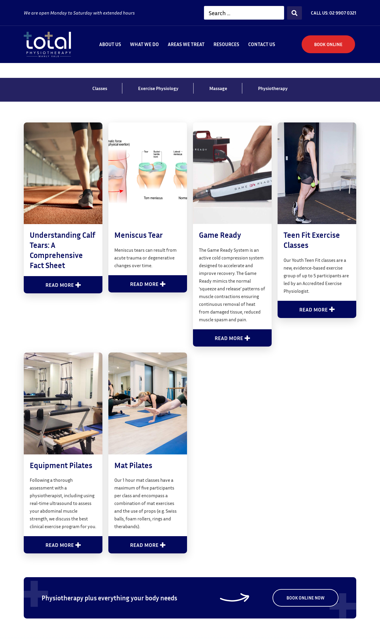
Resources (226, 44)
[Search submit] (294, 13)
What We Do (144, 44)
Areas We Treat (186, 44)
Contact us (261, 44)
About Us (110, 44)
